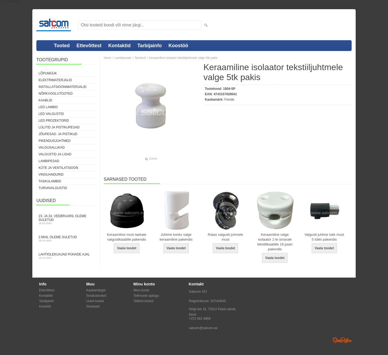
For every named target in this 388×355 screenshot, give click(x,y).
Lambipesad (49, 161)
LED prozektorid (54, 120)
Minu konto (141, 290)
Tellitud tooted (143, 301)
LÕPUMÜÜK (48, 73)
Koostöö (178, 45)
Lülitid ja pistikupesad (59, 127)
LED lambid (48, 107)
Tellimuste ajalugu (146, 296)
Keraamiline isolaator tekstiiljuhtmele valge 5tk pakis (183, 57)
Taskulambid (50, 181)
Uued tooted (95, 301)
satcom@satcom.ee (203, 328)
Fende (229, 99)
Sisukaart (93, 306)
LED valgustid (51, 114)
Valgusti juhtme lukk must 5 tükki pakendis (324, 237)
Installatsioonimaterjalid (62, 87)
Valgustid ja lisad (55, 154)
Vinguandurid (51, 174)
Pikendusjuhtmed (55, 141)
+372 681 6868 (199, 318)
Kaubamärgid (95, 290)
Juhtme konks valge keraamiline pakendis (176, 237)
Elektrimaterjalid (55, 80)
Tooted (62, 45)
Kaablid (45, 100)
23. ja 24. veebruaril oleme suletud (66, 219)
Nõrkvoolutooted (55, 93)
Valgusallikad (52, 147)
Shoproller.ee (342, 340)
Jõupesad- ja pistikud (58, 134)
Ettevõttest (89, 45)
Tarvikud (140, 57)
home (107, 57)
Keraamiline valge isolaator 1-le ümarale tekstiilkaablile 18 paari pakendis (275, 242)
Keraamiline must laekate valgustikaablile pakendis (126, 237)
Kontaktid (119, 45)
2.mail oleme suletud (66, 238)
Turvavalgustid (53, 188)
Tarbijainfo (149, 45)
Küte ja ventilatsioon (58, 168)
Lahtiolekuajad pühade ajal (66, 255)
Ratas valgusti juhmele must (225, 237)
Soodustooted (96, 296)
